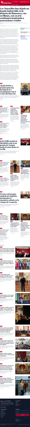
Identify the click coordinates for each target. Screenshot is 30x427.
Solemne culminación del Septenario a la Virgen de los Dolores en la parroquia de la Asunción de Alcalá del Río (4, 110)
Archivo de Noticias (18, 404)
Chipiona (13, 4)
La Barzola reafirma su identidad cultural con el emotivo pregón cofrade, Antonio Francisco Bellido (15, 111)
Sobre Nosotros (3, 410)
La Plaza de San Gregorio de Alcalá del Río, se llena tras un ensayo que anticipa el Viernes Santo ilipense (4, 217)
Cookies (23, 424)
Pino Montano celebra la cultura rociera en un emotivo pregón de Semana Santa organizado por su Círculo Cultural (4, 232)
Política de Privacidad (3, 412)
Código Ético (2, 411)
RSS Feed (17, 405)
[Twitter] (2, 407)
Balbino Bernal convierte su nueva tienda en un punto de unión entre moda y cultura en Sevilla (4, 164)
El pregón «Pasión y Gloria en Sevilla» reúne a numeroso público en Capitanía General (4, 179)
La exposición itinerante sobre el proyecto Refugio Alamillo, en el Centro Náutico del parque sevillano (4, 125)
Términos (25, 424)
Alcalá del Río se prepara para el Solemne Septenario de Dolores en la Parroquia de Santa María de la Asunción (25, 226)
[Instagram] (3, 407)
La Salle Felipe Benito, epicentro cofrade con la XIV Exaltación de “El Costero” (14, 178)
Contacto (28, 424)
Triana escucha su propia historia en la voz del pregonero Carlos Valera (15, 224)
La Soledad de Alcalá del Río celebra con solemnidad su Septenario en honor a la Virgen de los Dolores (25, 119)
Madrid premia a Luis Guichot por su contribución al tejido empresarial (25, 171)
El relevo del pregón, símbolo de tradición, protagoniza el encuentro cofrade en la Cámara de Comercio (6, 329)
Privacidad (19, 424)
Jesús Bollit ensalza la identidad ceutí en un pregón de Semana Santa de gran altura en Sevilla (7, 250)
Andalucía (16, 4)
